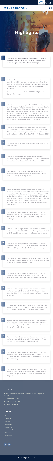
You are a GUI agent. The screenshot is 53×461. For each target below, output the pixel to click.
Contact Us (8, 436)
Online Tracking (41, 2)
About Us (8, 419)
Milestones (8, 433)
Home (7, 416)
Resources (8, 424)
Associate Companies (12, 430)
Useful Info (8, 427)
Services (8, 421)
